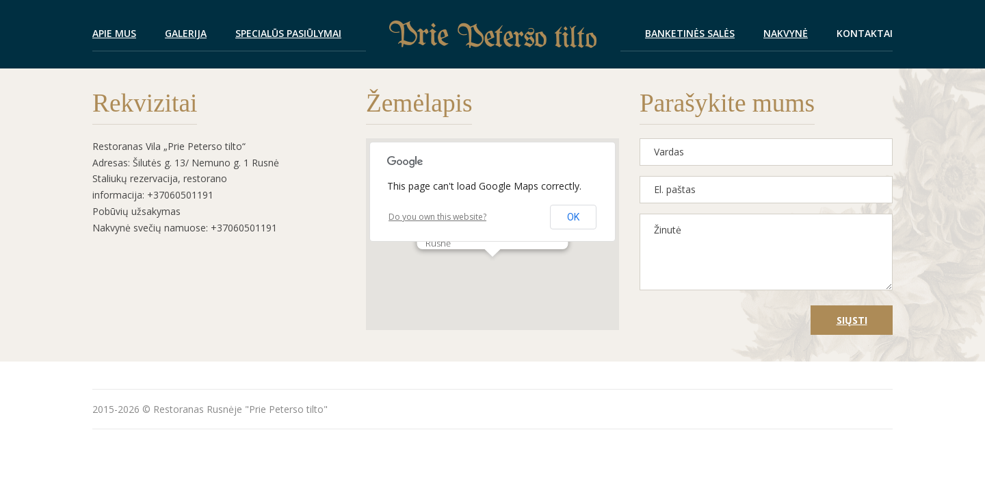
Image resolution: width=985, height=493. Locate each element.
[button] (492, 269)
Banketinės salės (690, 33)
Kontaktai (865, 33)
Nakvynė (785, 33)
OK (573, 217)
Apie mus (114, 33)
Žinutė (766, 252)
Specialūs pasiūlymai (288, 33)
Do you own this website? (437, 217)
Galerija (186, 33)
